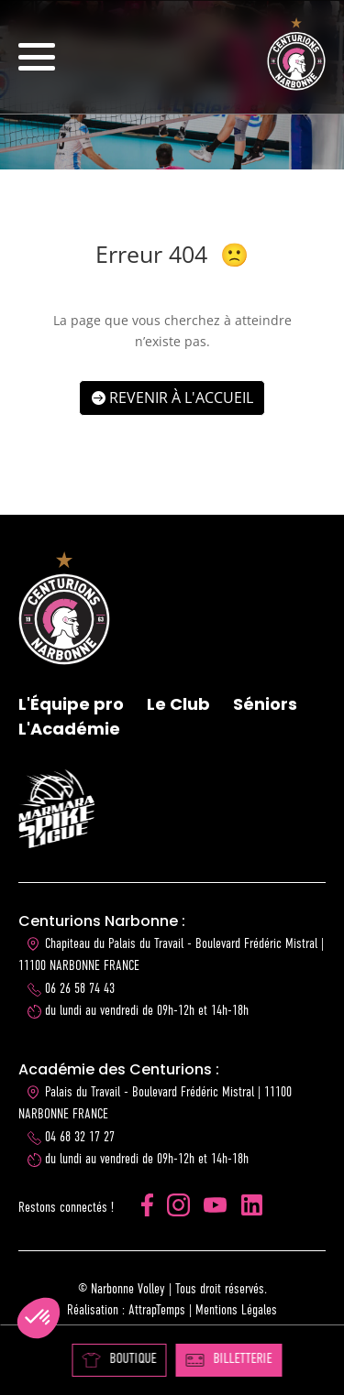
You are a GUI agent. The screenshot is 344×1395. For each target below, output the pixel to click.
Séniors (265, 703)
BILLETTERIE (228, 1359)
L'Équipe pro (71, 703)
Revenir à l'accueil (181, 397)
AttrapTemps (156, 1310)
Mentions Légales (236, 1310)
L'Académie (69, 728)
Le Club (178, 703)
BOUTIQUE (119, 1360)
